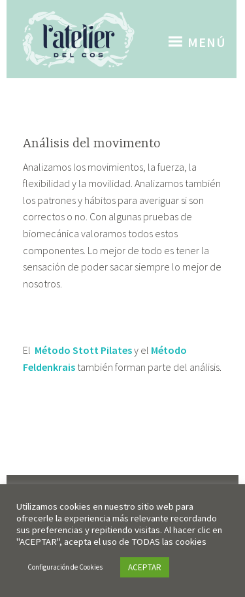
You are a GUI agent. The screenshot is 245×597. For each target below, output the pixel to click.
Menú (207, 42)
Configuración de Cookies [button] (65, 567)
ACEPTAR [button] (144, 567)
